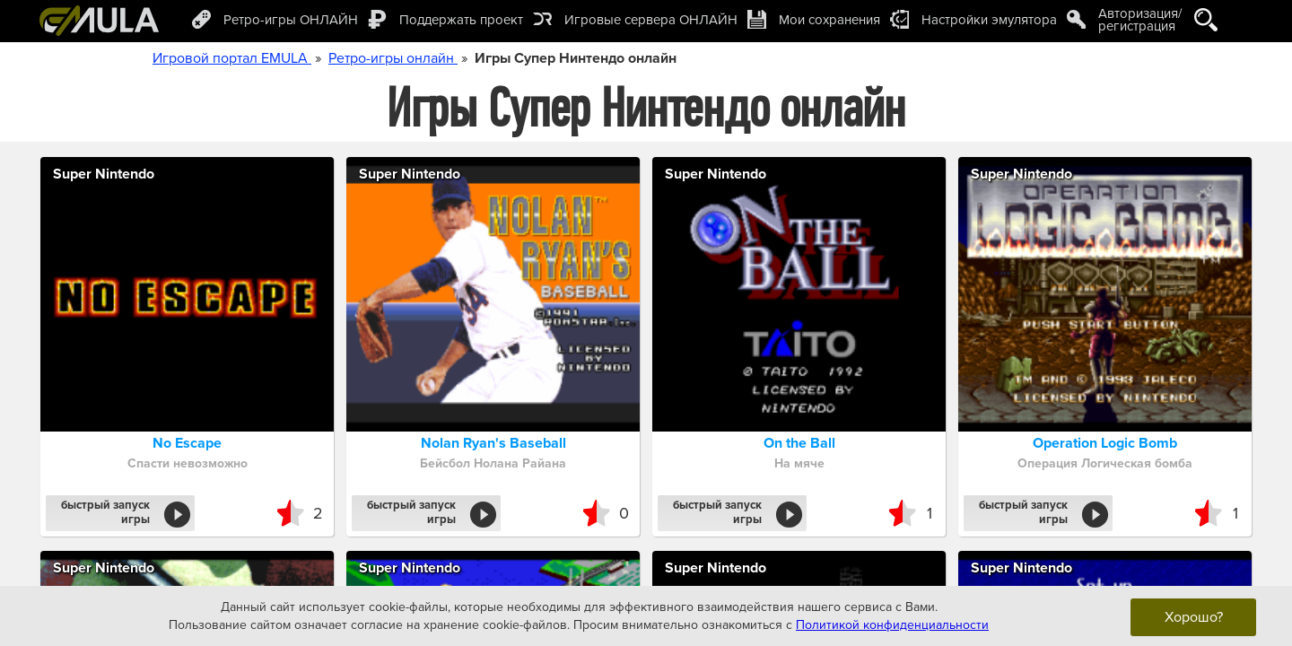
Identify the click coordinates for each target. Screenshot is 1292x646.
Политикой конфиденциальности (892, 624)
